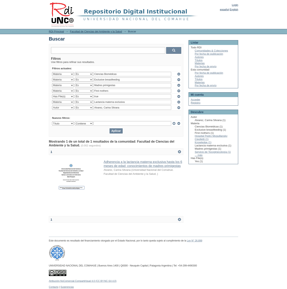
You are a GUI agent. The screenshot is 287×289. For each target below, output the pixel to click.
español (224, 9)
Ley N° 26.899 (194, 240)
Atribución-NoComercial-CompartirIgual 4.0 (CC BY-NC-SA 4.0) (82, 281)
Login (235, 4)
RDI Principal (56, 31)
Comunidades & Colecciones (211, 50)
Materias (200, 63)
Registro (195, 102)
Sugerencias (67, 287)
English (234, 9)
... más (198, 155)
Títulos (198, 60)
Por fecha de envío (205, 66)
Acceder (195, 99)
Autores (199, 57)
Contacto (53, 287)
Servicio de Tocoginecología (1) (213, 151)
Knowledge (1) (203, 142)
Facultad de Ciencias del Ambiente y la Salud (96, 31)
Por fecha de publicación (209, 53)
